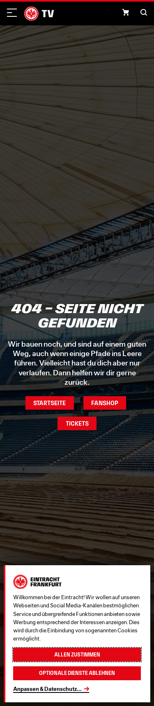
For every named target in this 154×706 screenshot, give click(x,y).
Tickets (77, 423)
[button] (125, 12)
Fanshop (104, 402)
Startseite (49, 402)
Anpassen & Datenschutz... (47, 689)
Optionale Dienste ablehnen (77, 673)
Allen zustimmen (77, 655)
